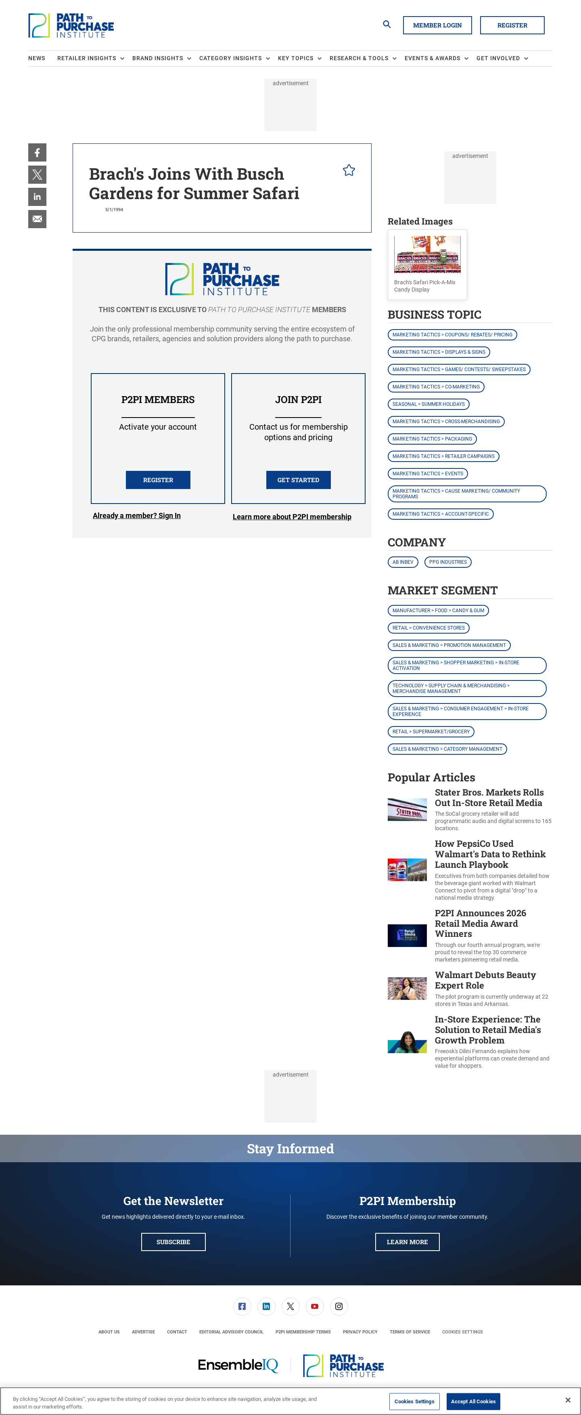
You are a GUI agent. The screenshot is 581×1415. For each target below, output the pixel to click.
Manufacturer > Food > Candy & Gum (438, 610)
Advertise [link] (143, 1332)
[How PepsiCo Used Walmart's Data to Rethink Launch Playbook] (407, 869)
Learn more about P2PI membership (292, 516)
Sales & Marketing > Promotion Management (449, 645)
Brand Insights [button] (157, 58)
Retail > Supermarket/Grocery (431, 732)
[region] (290, 1401)
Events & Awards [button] (432, 58)
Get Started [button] (298, 480)
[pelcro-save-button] (347, 171)
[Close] (568, 1400)
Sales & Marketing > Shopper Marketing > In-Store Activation (456, 665)
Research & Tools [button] (359, 58)
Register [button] (512, 25)
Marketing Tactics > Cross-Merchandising (446, 421)
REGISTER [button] (158, 480)
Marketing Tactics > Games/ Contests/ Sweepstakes (459, 369)
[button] (427, 264)
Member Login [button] (437, 25)
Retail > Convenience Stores (429, 628)
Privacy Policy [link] (360, 1332)
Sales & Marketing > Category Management (447, 749)
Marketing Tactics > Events (428, 474)
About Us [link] (109, 1332)
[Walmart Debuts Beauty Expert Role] (407, 989)
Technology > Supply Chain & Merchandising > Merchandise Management (451, 688)
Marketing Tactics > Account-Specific (441, 514)
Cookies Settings (462, 1332)
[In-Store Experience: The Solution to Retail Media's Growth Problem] (407, 1042)
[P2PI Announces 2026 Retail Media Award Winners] (407, 936)
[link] (37, 152)
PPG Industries (448, 562)
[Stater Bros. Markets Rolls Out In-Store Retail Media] (407, 810)
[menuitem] (42, 58)
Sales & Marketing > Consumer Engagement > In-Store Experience (461, 711)
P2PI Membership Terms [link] (303, 1332)
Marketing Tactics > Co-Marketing (436, 387)
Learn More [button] (407, 1242)
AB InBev (403, 562)
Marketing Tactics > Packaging (432, 439)
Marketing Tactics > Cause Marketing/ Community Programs (456, 494)
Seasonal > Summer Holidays (429, 404)
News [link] (36, 58)
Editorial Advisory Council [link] (231, 1332)
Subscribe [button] (173, 1242)
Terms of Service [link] (410, 1332)
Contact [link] (177, 1332)
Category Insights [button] (230, 58)
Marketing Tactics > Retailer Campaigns (444, 456)
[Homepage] (71, 25)
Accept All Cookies (473, 1401)
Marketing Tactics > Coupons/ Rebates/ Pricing (452, 335)
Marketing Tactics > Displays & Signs (439, 352)
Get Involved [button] (498, 58)
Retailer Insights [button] (86, 58)
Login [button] (137, 517)
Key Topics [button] (295, 58)
